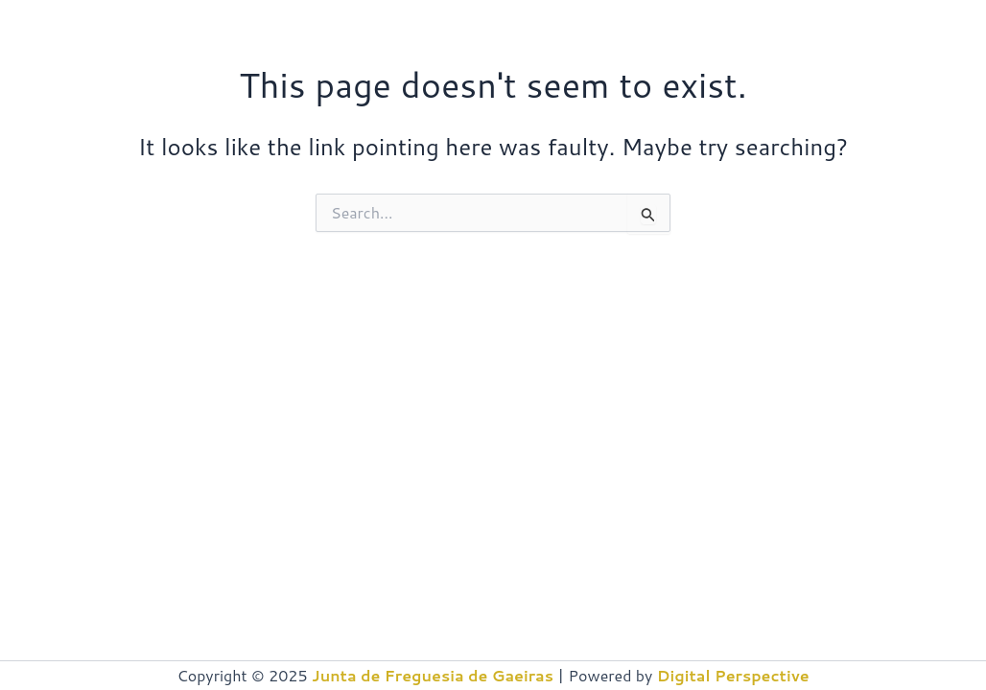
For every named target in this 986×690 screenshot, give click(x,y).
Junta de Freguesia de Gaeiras (432, 675)
